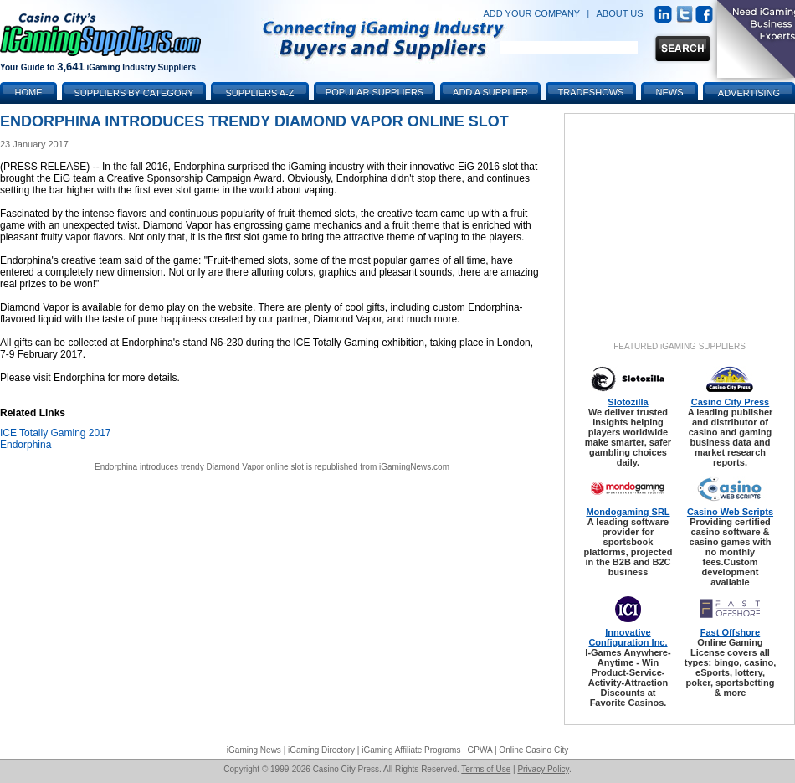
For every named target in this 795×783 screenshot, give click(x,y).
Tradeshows (591, 92)
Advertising (749, 93)
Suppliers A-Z (260, 93)
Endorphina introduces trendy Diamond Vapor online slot (199, 466)
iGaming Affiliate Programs (411, 750)
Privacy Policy (543, 769)
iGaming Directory (321, 750)
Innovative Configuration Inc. (627, 637)
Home (29, 92)
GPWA (480, 750)
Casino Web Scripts (730, 512)
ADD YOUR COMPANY (531, 13)
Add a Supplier (490, 92)
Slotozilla (628, 402)
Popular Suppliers (374, 92)
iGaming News (254, 750)
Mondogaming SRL (627, 512)
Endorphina (25, 445)
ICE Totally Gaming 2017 (55, 433)
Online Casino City (533, 750)
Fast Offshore (730, 632)
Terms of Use (485, 769)
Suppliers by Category (133, 93)
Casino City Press (730, 402)
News (670, 92)
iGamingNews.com (414, 466)
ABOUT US (620, 13)
